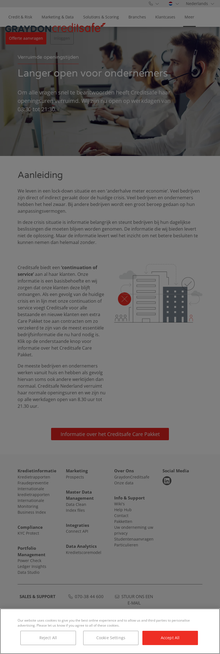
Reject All (48, 637)
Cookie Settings (110, 637)
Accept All (170, 637)
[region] (110, 631)
